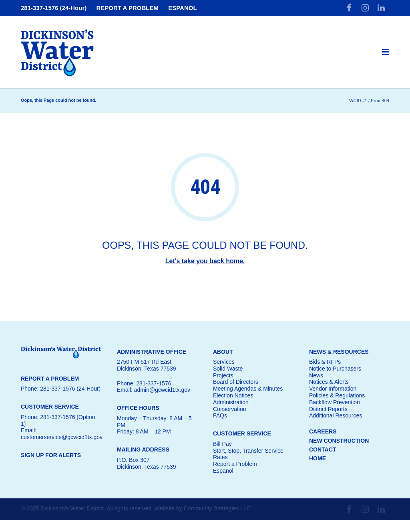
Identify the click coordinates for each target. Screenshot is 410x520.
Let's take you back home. (205, 261)
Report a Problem (235, 464)
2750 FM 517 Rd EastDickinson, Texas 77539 (146, 365)
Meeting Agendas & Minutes (248, 388)
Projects (223, 375)
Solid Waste (228, 368)
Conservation (229, 409)
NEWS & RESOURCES (339, 352)
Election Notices (233, 395)
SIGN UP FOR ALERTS (51, 455)
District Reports (328, 409)
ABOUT (223, 352)
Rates (220, 457)
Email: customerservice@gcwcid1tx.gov (61, 433)
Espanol (223, 471)
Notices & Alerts (329, 382)
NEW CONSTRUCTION (339, 440)
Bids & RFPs (325, 362)
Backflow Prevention (334, 402)
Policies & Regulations (337, 395)
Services (224, 362)
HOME (317, 458)
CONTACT (322, 449)
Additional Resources (335, 415)
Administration (231, 402)
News (316, 375)
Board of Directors (235, 382)
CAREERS (322, 431)
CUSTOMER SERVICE (242, 433)
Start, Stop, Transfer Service (248, 450)
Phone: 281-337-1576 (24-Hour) (60, 388)
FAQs (220, 415)
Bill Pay (222, 444)
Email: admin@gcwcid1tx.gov (153, 390)
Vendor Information (332, 388)
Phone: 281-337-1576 (144, 383)
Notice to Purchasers (335, 368)
